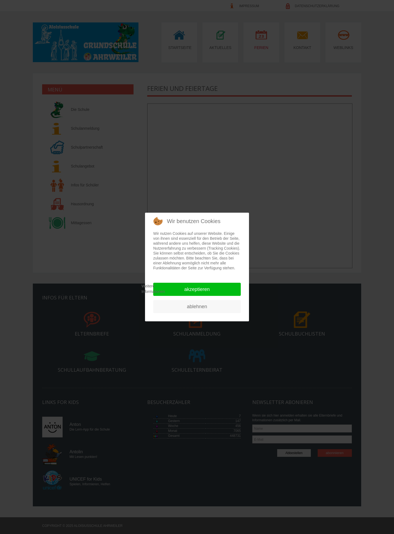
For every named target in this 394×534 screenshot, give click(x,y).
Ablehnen (197, 306)
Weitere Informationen (153, 289)
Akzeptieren (197, 289)
